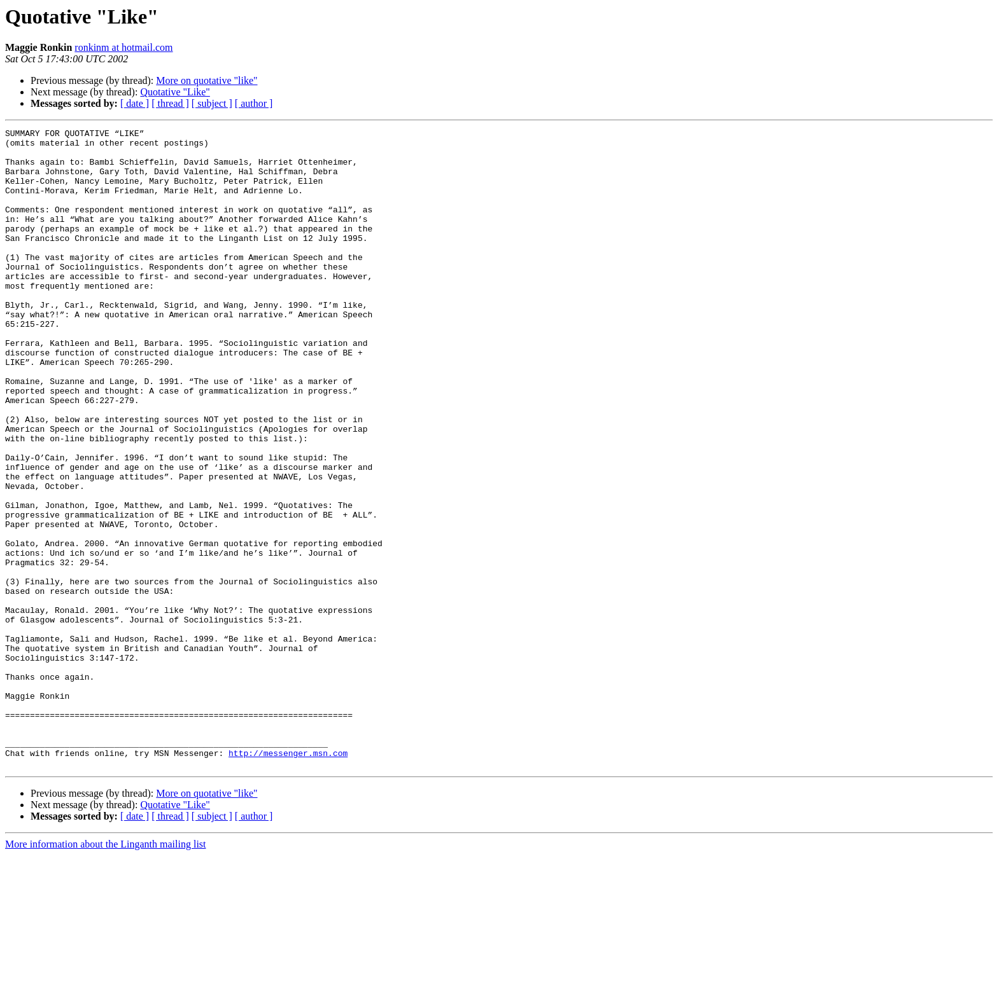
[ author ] (254, 103)
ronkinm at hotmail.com (123, 47)
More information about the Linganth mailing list (105, 971)
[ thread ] (170, 103)
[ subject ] (212, 103)
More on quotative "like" (206, 80)
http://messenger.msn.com (288, 878)
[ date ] (134, 103)
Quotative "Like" (174, 91)
